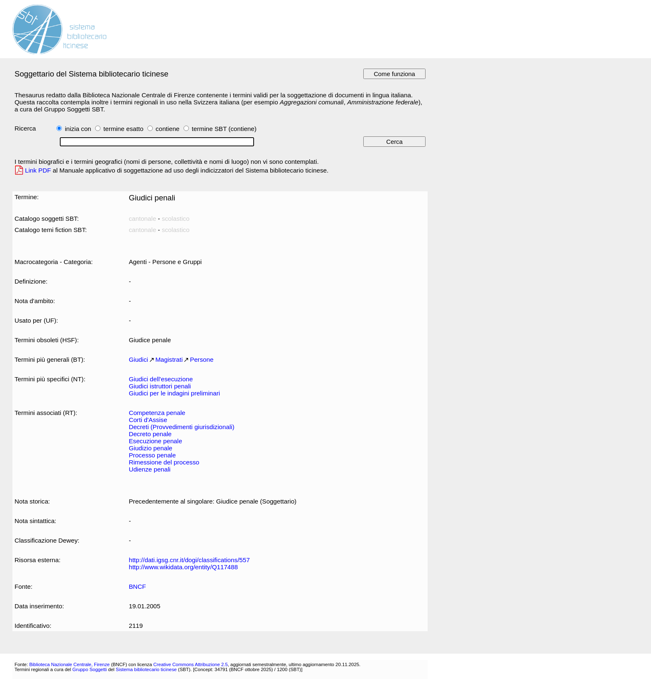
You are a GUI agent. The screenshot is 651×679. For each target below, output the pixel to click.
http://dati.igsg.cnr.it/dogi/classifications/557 (189, 559)
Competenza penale (157, 412)
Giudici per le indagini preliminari (174, 393)
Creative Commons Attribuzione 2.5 (190, 664)
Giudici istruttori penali (160, 386)
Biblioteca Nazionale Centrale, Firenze (69, 664)
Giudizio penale (150, 448)
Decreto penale (150, 433)
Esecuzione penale (155, 440)
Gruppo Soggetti (89, 669)
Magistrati (169, 359)
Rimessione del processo (164, 462)
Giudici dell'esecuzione (161, 379)
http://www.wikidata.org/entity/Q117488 (183, 566)
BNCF (137, 586)
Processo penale (152, 455)
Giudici (138, 359)
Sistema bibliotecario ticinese (146, 669)
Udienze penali (150, 469)
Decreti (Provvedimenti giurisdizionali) (181, 426)
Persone (202, 359)
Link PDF (38, 170)
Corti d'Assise (148, 419)
